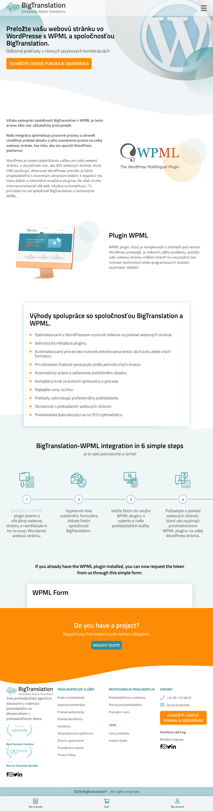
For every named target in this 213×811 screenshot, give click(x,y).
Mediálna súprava (172, 739)
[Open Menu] (204, 8)
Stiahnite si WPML (27, 511)
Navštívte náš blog (173, 732)
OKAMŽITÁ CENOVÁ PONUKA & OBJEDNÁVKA (49, 63)
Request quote (106, 645)
